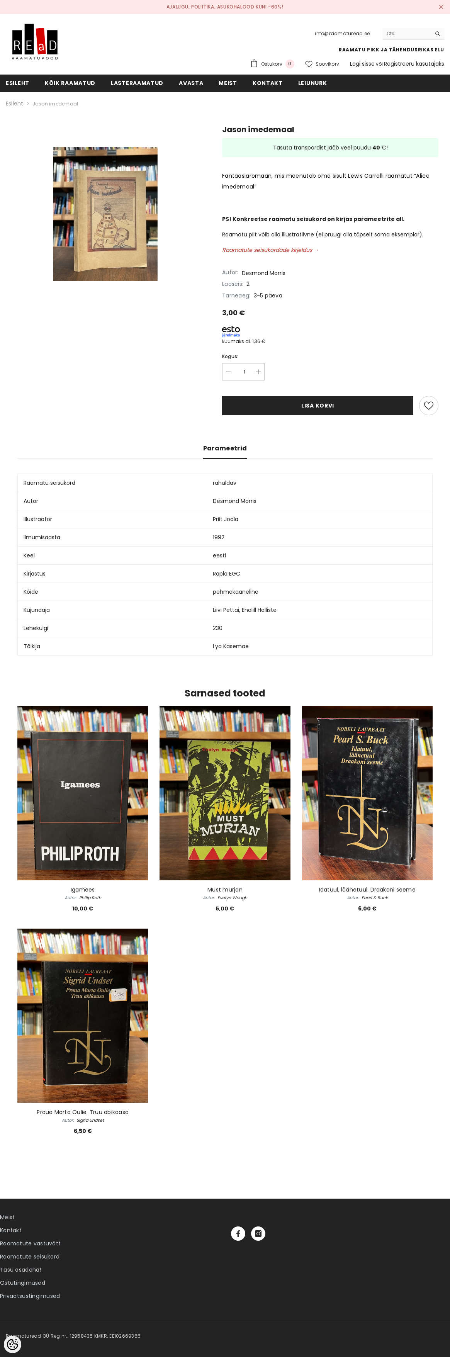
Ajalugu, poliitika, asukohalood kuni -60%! (225, 6)
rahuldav (224, 483)
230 (217, 628)
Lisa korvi (317, 405)
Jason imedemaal (55, 103)
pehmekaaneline (235, 592)
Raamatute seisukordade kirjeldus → (270, 250)
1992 (218, 537)
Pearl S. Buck (375, 898)
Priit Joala (225, 519)
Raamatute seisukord (29, 1256)
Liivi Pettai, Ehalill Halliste (245, 610)
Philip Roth (90, 898)
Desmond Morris (263, 273)
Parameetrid (225, 448)
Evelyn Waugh (232, 898)
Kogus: (230, 356)
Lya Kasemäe (231, 646)
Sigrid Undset (90, 1120)
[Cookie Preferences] (12, 1344)
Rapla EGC (226, 573)
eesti (219, 555)
